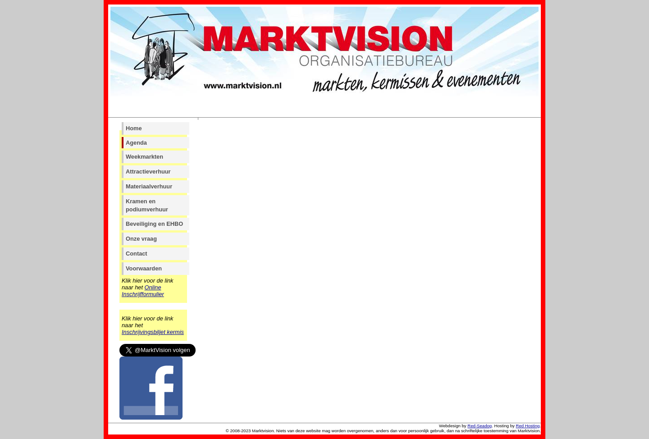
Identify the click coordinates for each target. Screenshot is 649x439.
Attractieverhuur (148, 171)
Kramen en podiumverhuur (147, 205)
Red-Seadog (479, 425)
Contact (136, 253)
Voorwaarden (144, 268)
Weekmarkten (144, 156)
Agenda (136, 142)
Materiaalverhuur (149, 186)
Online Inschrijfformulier (143, 290)
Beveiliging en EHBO (154, 223)
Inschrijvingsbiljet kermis (153, 332)
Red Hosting (528, 425)
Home (134, 128)
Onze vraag (141, 238)
